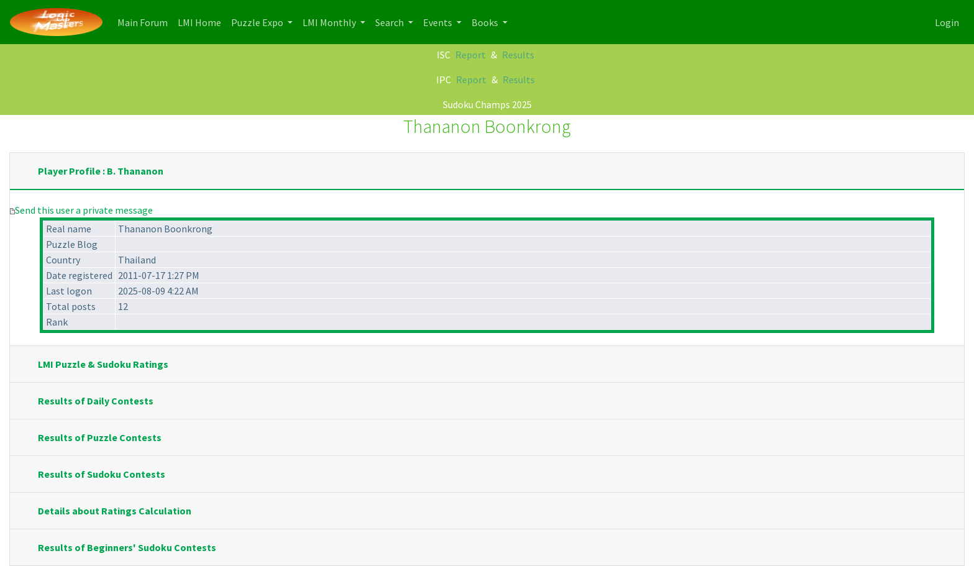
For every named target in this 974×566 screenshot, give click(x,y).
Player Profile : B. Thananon (100, 171)
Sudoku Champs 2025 (487, 104)
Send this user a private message (84, 210)
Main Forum (145, 21)
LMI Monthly (330, 22)
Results (518, 54)
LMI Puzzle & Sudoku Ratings (103, 364)
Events (438, 22)
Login (947, 22)
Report (470, 54)
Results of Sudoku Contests (101, 474)
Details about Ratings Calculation (114, 510)
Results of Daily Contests (95, 401)
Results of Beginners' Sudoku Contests (127, 547)
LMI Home (202, 21)
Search (390, 22)
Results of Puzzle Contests (100, 437)
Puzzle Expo (258, 22)
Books (485, 22)
